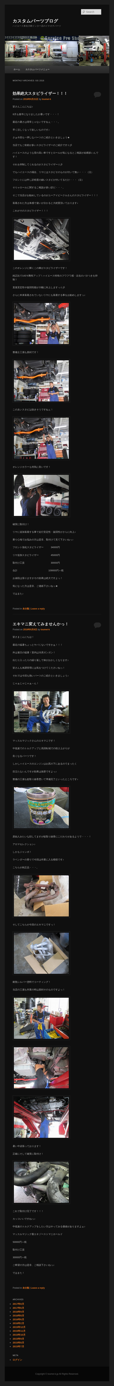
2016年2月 (18, 1323)
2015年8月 (18, 1342)
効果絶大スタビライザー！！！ (40, 93)
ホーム (17, 69)
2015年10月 (19, 1334)
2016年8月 (18, 1315)
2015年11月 (19, 1331)
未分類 (26, 608)
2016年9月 (18, 1311)
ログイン (17, 1359)
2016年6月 (18, 1319)
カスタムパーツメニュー (37, 69)
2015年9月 (18, 1338)
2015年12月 (19, 1327)
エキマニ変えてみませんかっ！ (41, 624)
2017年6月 (18, 1308)
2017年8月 (18, 1304)
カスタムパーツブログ (35, 20)
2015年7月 (18, 1346)
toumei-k (46, 99)
